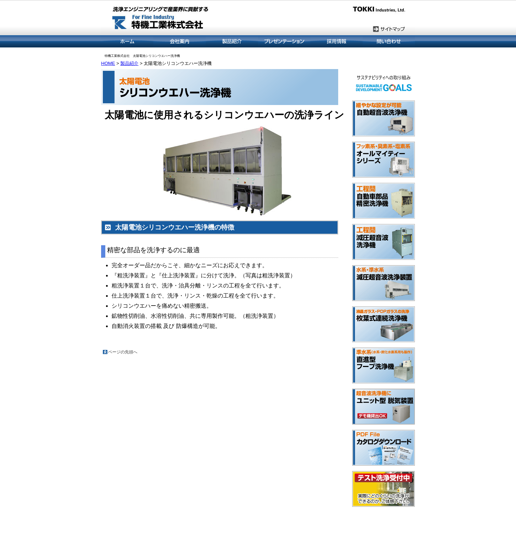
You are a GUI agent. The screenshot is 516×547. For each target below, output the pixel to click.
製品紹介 (129, 63)
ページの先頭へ (122, 352)
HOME (108, 63)
